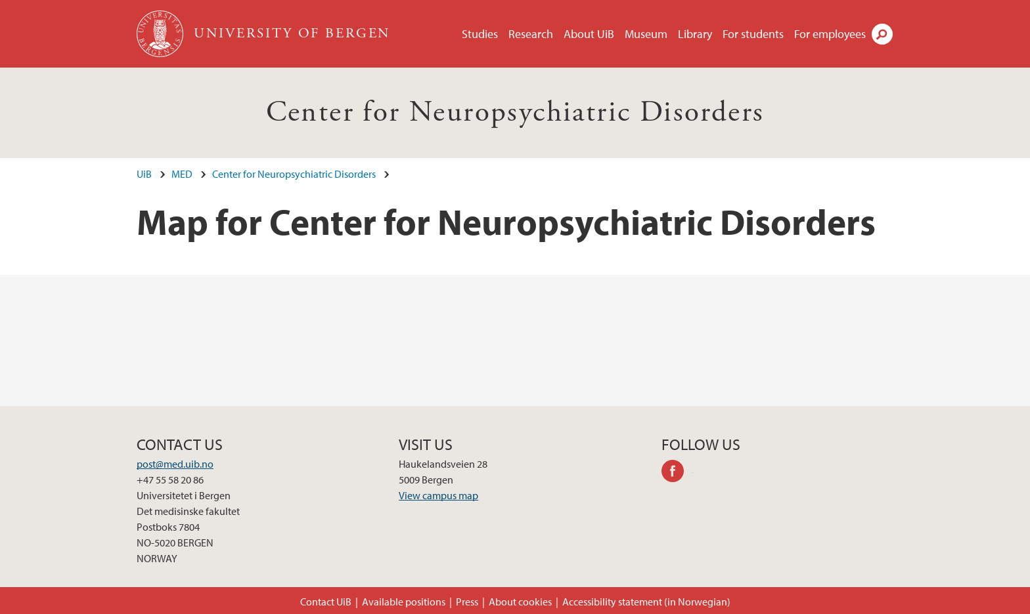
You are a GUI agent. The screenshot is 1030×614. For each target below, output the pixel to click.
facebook (677, 473)
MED (181, 173)
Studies (480, 33)
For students (753, 33)
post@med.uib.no (175, 463)
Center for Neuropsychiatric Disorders (515, 112)
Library (695, 33)
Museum (646, 33)
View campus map (438, 495)
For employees (830, 33)
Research (530, 33)
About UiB (589, 33)
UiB (144, 173)
